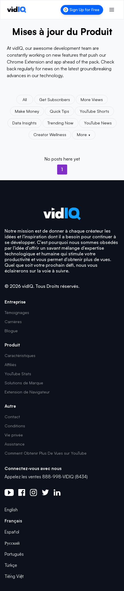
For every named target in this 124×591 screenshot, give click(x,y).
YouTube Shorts (94, 111)
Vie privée (14, 434)
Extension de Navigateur (27, 391)
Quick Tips (59, 111)
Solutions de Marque (24, 382)
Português (14, 554)
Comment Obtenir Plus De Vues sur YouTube (46, 453)
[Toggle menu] (112, 10)
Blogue (11, 330)
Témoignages (17, 312)
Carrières (13, 321)
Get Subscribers (54, 99)
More (84, 134)
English (11, 509)
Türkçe (11, 565)
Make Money (27, 111)
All (25, 99)
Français (13, 521)
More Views (92, 99)
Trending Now (60, 122)
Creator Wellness (49, 134)
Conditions (15, 425)
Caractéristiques (20, 355)
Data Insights (24, 122)
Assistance (15, 444)
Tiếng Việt (14, 576)
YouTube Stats (18, 373)
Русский (12, 543)
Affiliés (10, 364)
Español (12, 532)
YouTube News (98, 122)
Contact (12, 416)
